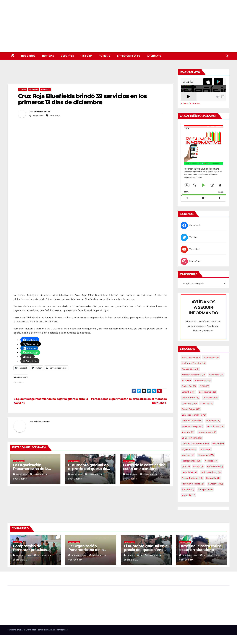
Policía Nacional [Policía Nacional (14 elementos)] (211, 472)
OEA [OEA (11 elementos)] (186, 466)
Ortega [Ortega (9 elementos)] (198, 466)
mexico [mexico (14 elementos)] (218, 443)
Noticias (48, 56)
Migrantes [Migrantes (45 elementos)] (189, 449)
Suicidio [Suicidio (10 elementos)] (188, 489)
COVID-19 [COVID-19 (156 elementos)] (189, 403)
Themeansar (61, 630)
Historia (87, 56)
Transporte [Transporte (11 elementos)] (205, 489)
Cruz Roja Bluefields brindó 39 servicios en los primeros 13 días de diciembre (82, 99)
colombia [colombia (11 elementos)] (188, 392)
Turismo (105, 56)
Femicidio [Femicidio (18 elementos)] (213, 420)
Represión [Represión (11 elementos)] (213, 478)
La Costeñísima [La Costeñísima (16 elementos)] (192, 438)
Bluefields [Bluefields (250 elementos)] (202, 380)
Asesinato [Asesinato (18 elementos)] (216, 374)
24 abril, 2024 (24, 555)
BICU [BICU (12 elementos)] (186, 380)
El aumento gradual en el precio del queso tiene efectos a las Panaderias (90, 469)
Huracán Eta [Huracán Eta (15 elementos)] (215, 426)
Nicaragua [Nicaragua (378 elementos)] (206, 455)
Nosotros (28, 56)
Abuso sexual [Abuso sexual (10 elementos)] (191, 357)
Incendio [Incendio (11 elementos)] (188, 432)
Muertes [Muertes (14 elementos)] (188, 455)
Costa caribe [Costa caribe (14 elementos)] (190, 397)
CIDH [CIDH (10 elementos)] (204, 386)
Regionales (45, 89)
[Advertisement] (90, 75)
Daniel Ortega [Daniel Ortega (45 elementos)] (191, 409)
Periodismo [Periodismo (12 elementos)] (215, 466)
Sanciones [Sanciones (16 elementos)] (215, 484)
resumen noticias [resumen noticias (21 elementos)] (193, 484)
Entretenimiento (128, 56)
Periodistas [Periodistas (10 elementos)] (189, 472)
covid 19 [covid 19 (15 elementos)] (206, 403)
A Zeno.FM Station (190, 103)
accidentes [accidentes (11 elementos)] (211, 357)
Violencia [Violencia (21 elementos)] (188, 495)
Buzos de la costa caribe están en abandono (144, 467)
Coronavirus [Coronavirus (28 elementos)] (207, 392)
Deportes (67, 56)
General (17, 542)
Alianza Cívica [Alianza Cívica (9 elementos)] (190, 369)
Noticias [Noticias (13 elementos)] (211, 461)
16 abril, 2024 (79, 555)
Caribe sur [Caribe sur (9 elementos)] (189, 386)
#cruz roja (55, 115)
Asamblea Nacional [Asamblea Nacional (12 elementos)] (193, 374)
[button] (227, 55)
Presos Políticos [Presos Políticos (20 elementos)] (192, 478)
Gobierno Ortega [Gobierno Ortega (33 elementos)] (192, 426)
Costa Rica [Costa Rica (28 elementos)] (210, 397)
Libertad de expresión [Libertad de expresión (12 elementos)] (195, 443)
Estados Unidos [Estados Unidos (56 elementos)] (192, 420)
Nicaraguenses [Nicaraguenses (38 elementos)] (191, 461)
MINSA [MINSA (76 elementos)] (205, 449)
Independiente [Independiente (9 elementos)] (207, 432)
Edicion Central (42, 111)
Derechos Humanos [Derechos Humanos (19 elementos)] (194, 415)
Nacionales (33, 89)
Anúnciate (154, 56)
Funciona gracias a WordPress (22, 630)
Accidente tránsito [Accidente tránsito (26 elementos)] (194, 363)
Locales (22, 89)
